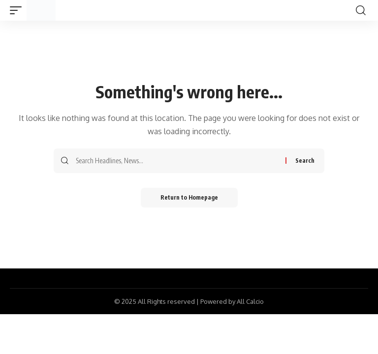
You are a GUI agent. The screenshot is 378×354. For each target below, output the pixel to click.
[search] (360, 10)
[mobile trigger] (18, 10)
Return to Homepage (189, 197)
